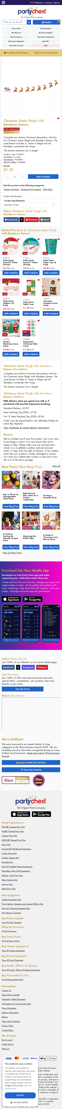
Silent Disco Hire (9, 889)
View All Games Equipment (13, 950)
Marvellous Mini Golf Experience (16, 871)
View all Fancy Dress (11, 941)
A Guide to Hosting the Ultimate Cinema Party (10, 537)
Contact (48, 2)
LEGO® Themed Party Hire (13, 827)
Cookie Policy (7, 1030)
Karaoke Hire (7, 862)
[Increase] (22, 176)
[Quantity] (15, 176)
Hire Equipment (45, 28)
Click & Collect (10, 162)
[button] (20, 1102)
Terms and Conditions (11, 1021)
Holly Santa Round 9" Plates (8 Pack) (10, 262)
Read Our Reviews (31, 762)
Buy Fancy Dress (16, 37)
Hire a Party (16, 28)
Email (45, 219)
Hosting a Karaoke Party (50, 496)
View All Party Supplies (12, 922)
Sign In (56, 2)
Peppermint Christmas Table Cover (30, 344)
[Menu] (3, 2)
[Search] (29, 22)
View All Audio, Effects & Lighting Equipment (21, 970)
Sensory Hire (7, 884)
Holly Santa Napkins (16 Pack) (8, 303)
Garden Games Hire (10, 858)
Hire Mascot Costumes (11, 913)
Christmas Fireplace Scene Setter (50, 303)
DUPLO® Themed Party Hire (14, 840)
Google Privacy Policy (14, 1085)
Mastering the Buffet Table (29, 537)
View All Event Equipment (12, 960)
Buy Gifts (45, 41)
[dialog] (20, 1083)
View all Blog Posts (12, 552)
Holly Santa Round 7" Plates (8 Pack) (30, 262)
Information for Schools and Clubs (16, 1004)
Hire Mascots (16, 33)
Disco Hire (6, 844)
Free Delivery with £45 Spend (16, 53)
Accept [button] (20, 1095)
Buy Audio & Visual (16, 45)
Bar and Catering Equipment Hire (16, 908)
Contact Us (6, 990)
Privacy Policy (8, 1026)
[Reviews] (37, 2)
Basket (51, 22)
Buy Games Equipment (46, 37)
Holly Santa (47, 189)
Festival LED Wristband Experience (16, 849)
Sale (45, 45)
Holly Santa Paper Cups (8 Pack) (49, 262)
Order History (8, 1044)
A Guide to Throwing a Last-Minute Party (50, 537)
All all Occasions (9, 931)
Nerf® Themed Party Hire (13, 831)
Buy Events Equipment (16, 41)
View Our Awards (31, 769)
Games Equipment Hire (11, 899)
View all (56, 466)
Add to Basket (43, 176)
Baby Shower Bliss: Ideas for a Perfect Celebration (30, 496)
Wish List (5, 1049)
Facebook (11, 219)
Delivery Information (10, 1012)
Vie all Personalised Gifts (12, 979)
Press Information (9, 1008)
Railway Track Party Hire (12, 875)
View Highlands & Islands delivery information (26, 427)
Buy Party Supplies (45, 33)
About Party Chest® (10, 995)
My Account (7, 1040)
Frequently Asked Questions (14, 999)
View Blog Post (11, 506)
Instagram (28, 667)
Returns (5, 1017)
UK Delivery (8, 159)
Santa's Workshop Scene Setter (10, 344)
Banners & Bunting (11, 189)
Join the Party (23, 689)
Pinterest (31, 219)
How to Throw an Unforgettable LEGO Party (11, 496)
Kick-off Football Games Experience (17, 866)
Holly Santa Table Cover (28, 303)
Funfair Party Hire (9, 853)
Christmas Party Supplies (31, 189)
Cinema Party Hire (9, 836)
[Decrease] (7, 176)
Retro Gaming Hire (9, 880)
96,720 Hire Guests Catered (46, 53)
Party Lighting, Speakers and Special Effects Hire (22, 904)
